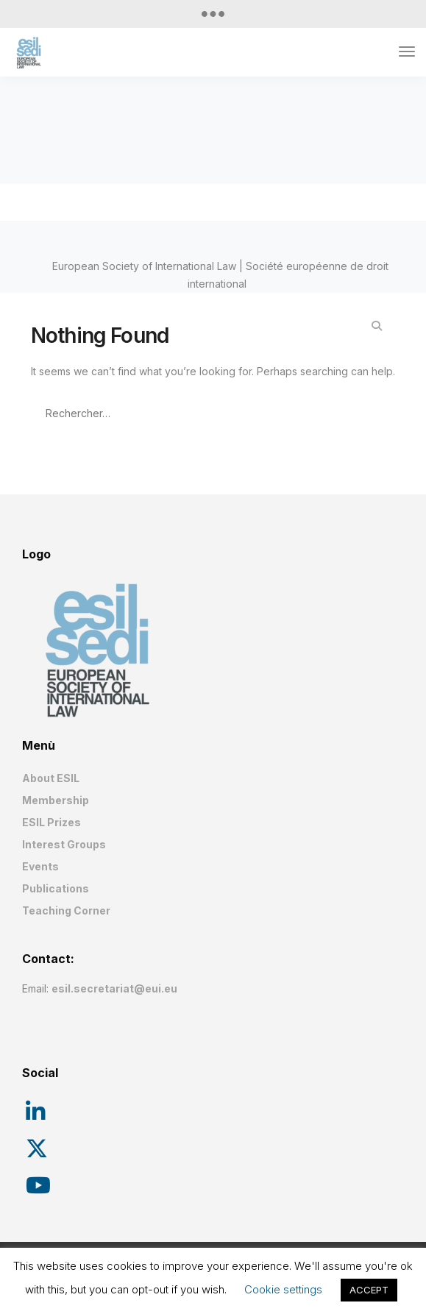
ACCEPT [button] (368, 1290)
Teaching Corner (66, 910)
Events (40, 866)
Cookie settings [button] (283, 1289)
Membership (55, 800)
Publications (55, 888)
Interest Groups (64, 844)
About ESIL (50, 778)
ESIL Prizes (51, 822)
